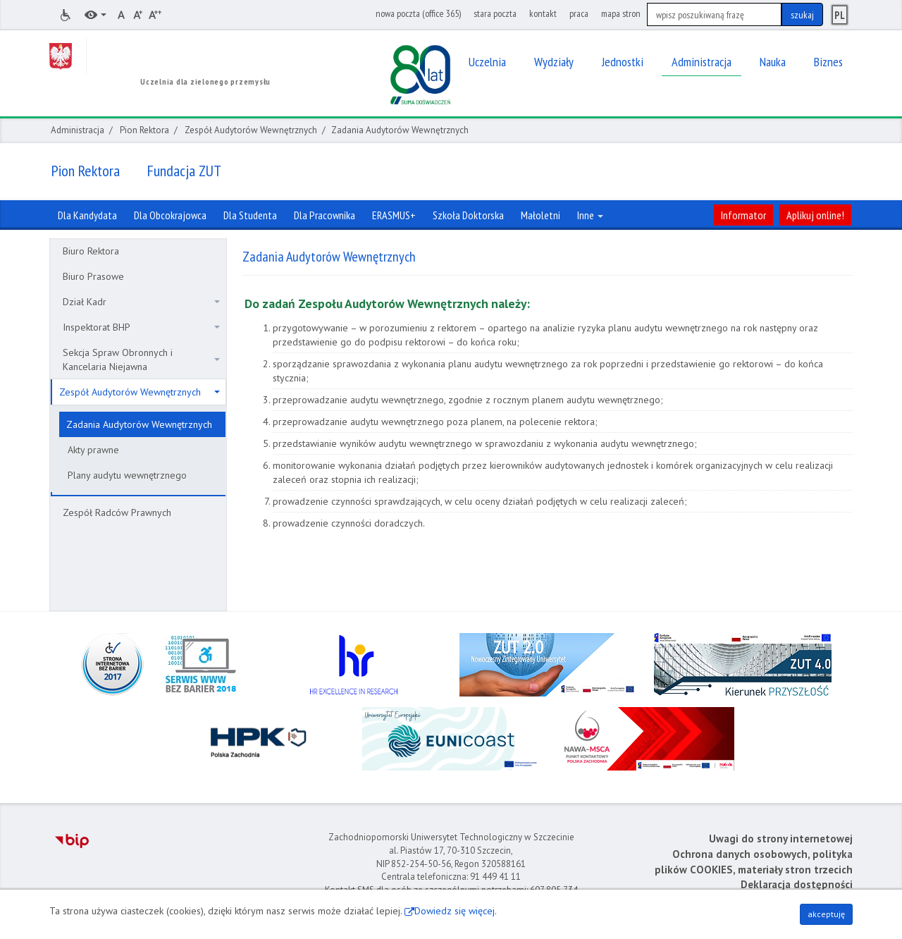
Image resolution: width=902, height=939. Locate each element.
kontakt (543, 13)
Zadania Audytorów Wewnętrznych (139, 424)
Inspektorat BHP (141, 327)
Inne (590, 215)
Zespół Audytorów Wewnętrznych (251, 130)
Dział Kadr (141, 301)
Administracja (77, 130)
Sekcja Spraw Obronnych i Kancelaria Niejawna (141, 359)
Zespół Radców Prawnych (117, 512)
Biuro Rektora (91, 251)
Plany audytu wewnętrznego (127, 475)
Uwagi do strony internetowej (781, 838)
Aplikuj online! (815, 215)
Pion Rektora (144, 130)
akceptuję (826, 914)
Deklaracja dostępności (797, 884)
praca (578, 13)
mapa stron (621, 13)
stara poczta (495, 13)
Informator (743, 215)
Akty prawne (93, 449)
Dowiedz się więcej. (455, 910)
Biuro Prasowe (93, 276)
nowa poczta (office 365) (418, 13)
